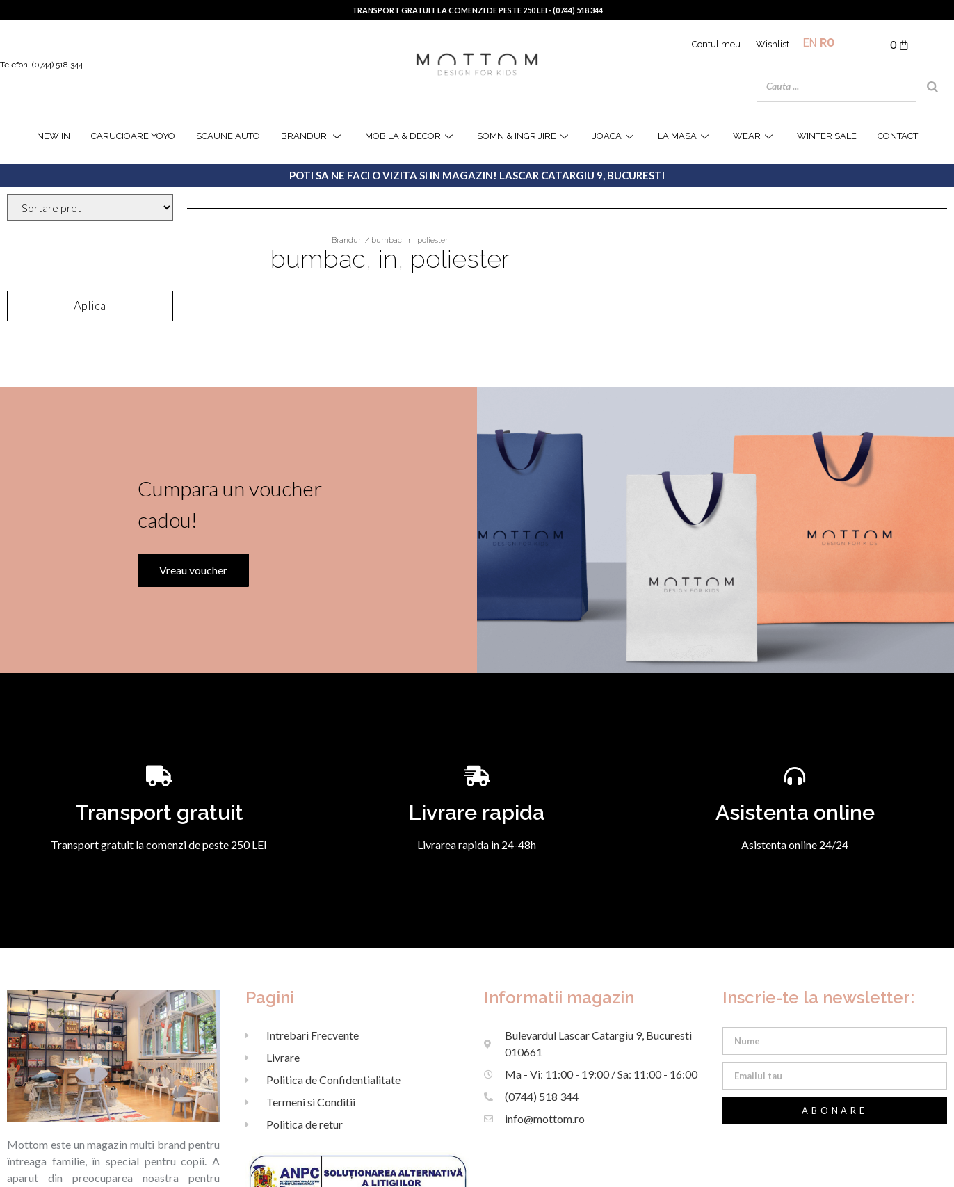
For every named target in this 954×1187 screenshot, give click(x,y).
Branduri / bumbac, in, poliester (390, 240)
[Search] (932, 87)
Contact (898, 136)
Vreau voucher (189, 663)
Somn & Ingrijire (524, 136)
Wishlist (772, 44)
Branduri (312, 136)
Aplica (90, 305)
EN (810, 42)
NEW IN (53, 136)
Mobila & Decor (410, 136)
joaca (614, 136)
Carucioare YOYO (133, 136)
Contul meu (716, 44)
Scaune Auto (228, 136)
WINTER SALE (827, 136)
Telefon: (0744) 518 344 (41, 65)
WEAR (754, 136)
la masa (685, 136)
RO (827, 42)
